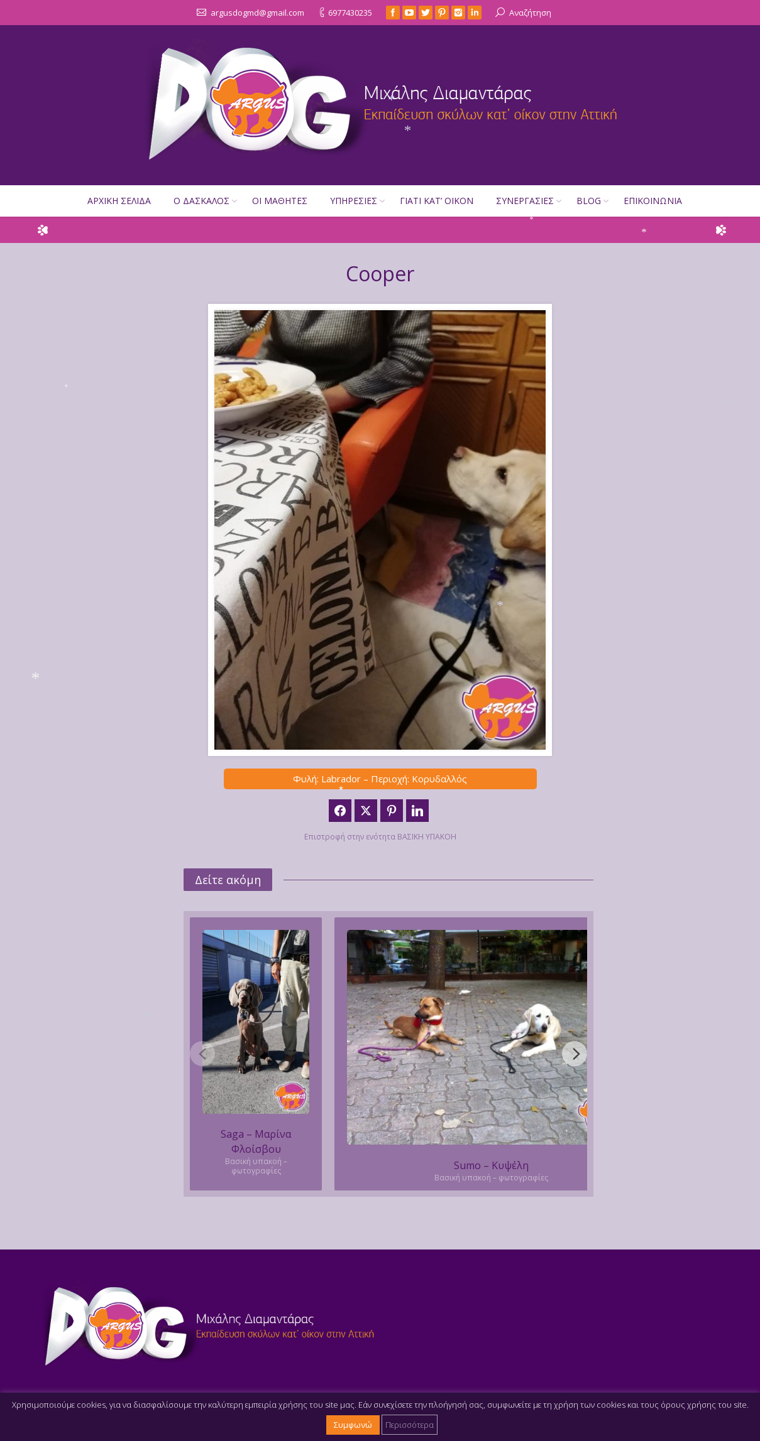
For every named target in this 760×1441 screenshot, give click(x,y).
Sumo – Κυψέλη (491, 1165)
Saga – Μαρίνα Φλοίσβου (256, 1141)
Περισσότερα (409, 1424)
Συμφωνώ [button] (353, 1424)
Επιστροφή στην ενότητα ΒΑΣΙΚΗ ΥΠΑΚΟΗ (380, 836)
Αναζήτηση (530, 12)
